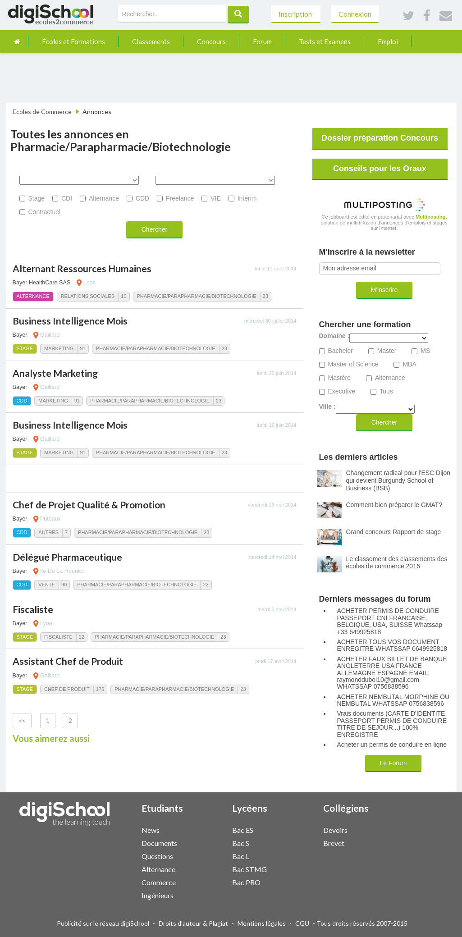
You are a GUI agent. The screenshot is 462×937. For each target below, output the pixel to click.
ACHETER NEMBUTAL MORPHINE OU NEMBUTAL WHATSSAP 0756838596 (393, 700)
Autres (48, 532)
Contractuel (44, 211)
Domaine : (334, 336)
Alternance (104, 198)
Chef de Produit (67, 689)
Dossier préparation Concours (379, 137)
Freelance (180, 198)
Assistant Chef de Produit (68, 661)
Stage (36, 198)
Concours (211, 41)
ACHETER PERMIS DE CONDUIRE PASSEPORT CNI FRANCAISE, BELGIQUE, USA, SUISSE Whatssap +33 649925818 (389, 621)
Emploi (388, 41)
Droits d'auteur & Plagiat (193, 923)
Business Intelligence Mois (70, 320)
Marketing (58, 348)
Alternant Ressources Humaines (82, 268)
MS (425, 350)
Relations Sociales (88, 296)
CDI (66, 198)
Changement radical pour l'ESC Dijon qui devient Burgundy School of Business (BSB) (398, 480)
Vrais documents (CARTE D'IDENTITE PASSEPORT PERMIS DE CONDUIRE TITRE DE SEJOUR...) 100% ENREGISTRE (392, 724)
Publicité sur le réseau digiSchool (103, 923)
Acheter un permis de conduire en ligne (392, 744)
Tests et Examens (325, 41)
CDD (142, 198)
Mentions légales (262, 923)
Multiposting (431, 216)
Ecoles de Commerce (42, 111)
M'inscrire (384, 289)
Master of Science (353, 364)
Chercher (155, 229)
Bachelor (340, 350)
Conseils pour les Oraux (379, 168)
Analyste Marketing (55, 373)
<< (22, 720)
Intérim (247, 198)
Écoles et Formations (73, 41)
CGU (302, 923)
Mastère (339, 378)
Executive (342, 391)
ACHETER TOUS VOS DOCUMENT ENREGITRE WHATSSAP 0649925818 (392, 645)
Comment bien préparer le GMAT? (394, 504)
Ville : (327, 406)
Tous (386, 391)
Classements (151, 41)
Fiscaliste (33, 609)
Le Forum (393, 763)
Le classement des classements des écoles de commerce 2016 (397, 562)
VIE (215, 198)
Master (387, 350)
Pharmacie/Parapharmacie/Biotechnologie (196, 296)
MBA (409, 364)
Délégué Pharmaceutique (67, 556)
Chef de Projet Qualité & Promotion (89, 504)
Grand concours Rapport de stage (393, 531)
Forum (262, 41)
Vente (46, 584)
